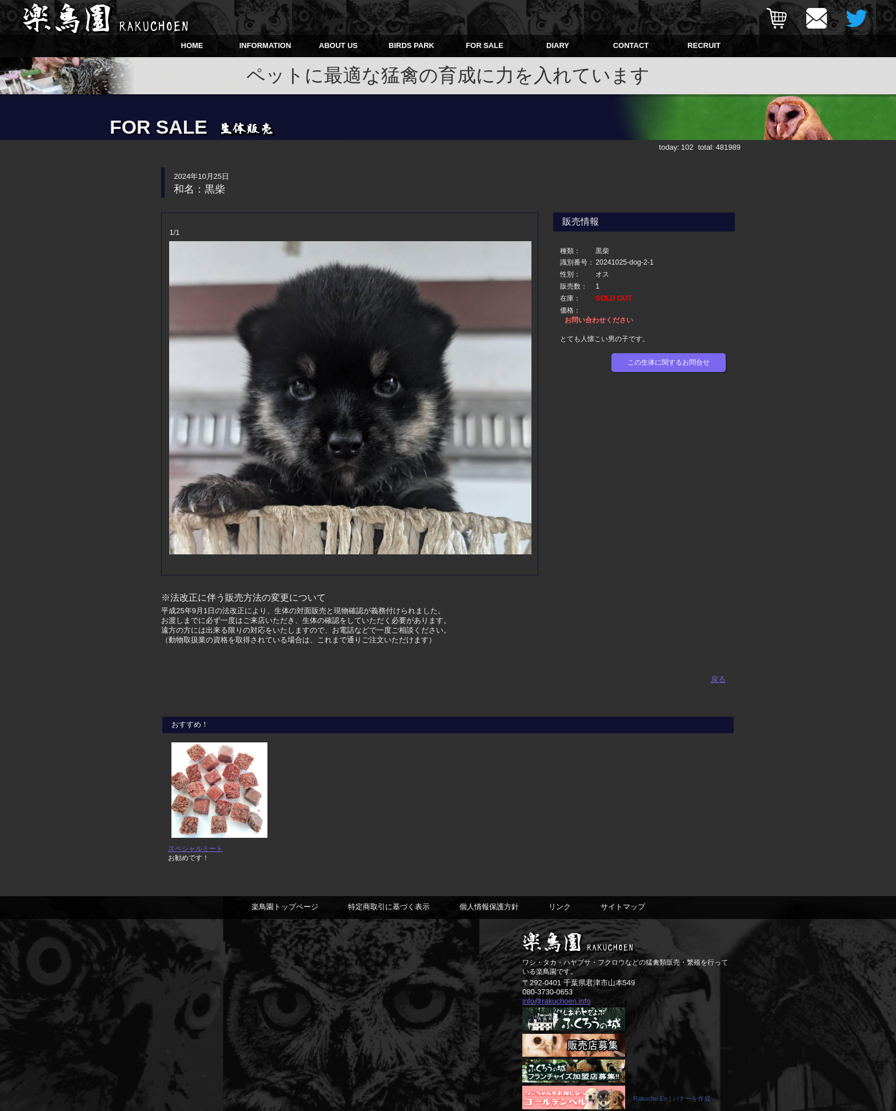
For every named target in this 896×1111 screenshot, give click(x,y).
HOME (192, 45)
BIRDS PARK (411, 45)
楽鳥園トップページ (284, 913)
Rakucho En (650, 1105)
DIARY (557, 45)
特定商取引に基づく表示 (389, 913)
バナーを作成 (691, 1105)
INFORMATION (265, 45)
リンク (560, 913)
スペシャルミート (195, 854)
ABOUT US (338, 45)
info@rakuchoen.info (556, 1007)
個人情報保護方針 (489, 913)
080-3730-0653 (547, 998)
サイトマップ (623, 913)
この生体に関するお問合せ (668, 362)
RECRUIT (704, 45)
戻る (718, 678)
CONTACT (631, 45)
